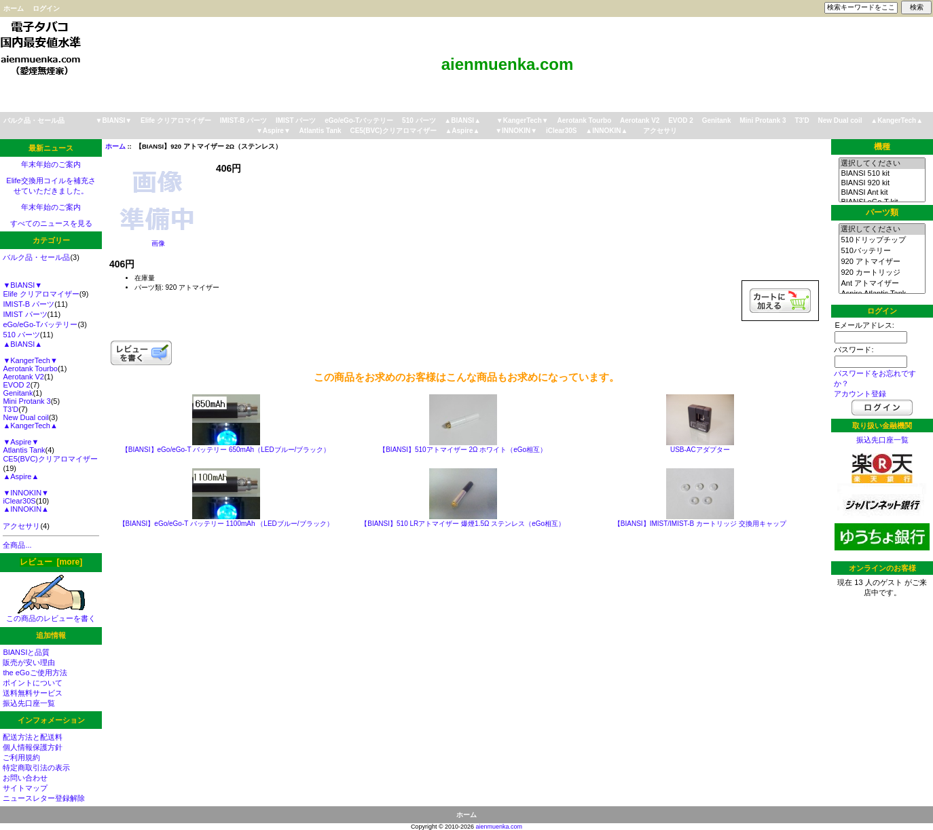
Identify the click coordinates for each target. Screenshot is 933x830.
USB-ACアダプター (700, 449)
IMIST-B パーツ (243, 120)
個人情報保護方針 (32, 747)
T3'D (801, 120)
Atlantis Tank (320, 130)
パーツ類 (882, 212)
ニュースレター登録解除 (44, 798)
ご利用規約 (21, 757)
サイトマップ (25, 788)
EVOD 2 (680, 120)
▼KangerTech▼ (522, 120)
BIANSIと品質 (26, 652)
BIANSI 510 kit (881, 173)
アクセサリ (660, 130)
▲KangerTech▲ (897, 120)
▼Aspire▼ (273, 130)
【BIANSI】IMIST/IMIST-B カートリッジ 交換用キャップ (700, 523)
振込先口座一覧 (29, 703)
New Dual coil (840, 120)
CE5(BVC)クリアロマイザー (393, 130)
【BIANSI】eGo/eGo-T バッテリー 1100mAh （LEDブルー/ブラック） (226, 523)
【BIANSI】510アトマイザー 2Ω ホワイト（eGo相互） (463, 449)
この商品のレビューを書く (51, 614)
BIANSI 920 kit (881, 183)
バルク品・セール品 (34, 120)
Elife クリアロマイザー (176, 120)
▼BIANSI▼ (114, 120)
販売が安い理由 (29, 662)
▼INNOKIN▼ (516, 130)
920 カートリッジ (881, 272)
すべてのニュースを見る (51, 223)
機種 (882, 146)
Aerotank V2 (639, 120)
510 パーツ (418, 120)
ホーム (13, 8)
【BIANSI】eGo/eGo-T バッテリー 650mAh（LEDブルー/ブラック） (226, 449)
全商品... (17, 545)
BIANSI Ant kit (881, 192)
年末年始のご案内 (51, 164)
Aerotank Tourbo (584, 120)
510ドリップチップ (881, 240)
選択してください (881, 163)
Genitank (716, 120)
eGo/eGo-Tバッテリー (359, 120)
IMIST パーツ (296, 120)
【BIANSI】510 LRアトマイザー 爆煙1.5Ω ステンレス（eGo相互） (463, 523)
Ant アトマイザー (881, 283)
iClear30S (561, 130)
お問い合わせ (25, 778)
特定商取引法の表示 (36, 767)
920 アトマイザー (881, 262)
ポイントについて (32, 683)
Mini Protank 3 (762, 120)
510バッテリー (881, 251)
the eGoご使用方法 (35, 672)
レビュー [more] (51, 562)
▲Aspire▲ (462, 130)
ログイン (46, 8)
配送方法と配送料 (32, 737)
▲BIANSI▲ (462, 120)
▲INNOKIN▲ (606, 130)
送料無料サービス (32, 693)
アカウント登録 (860, 394)
